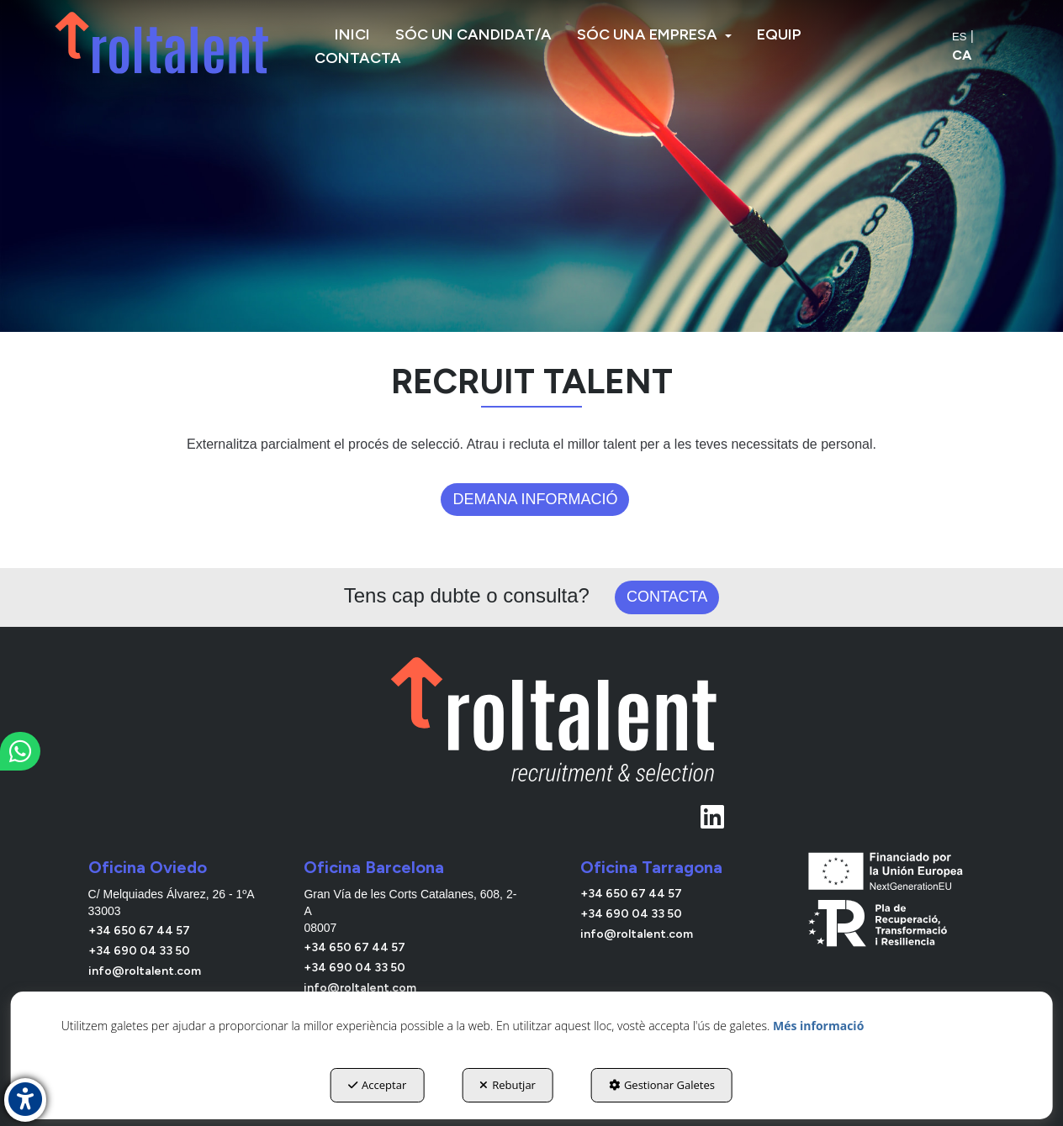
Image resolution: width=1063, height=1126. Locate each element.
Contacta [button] (667, 596)
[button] (163, 42)
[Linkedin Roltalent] (556, 811)
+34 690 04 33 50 (139, 951)
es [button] (959, 36)
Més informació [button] (818, 1026)
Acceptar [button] (377, 1084)
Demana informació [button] (534, 499)
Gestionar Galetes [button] (662, 1084)
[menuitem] (352, 34)
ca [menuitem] (961, 55)
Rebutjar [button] (507, 1084)
